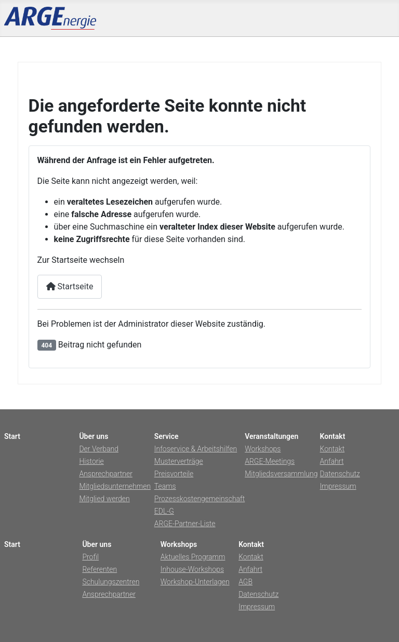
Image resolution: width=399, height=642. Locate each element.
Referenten (99, 569)
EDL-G (164, 511)
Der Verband (98, 449)
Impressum (338, 486)
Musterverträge (178, 461)
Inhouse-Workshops (192, 569)
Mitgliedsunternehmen (115, 486)
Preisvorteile (173, 474)
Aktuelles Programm (193, 557)
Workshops (263, 449)
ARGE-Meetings (270, 461)
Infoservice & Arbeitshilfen (195, 449)
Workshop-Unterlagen (195, 582)
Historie (91, 461)
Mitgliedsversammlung (281, 474)
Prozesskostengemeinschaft (199, 498)
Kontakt (332, 449)
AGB (245, 582)
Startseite (70, 286)
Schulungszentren (110, 582)
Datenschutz (340, 474)
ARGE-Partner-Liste (185, 523)
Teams (165, 486)
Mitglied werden (104, 498)
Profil (90, 557)
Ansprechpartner (105, 474)
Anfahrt (332, 461)
